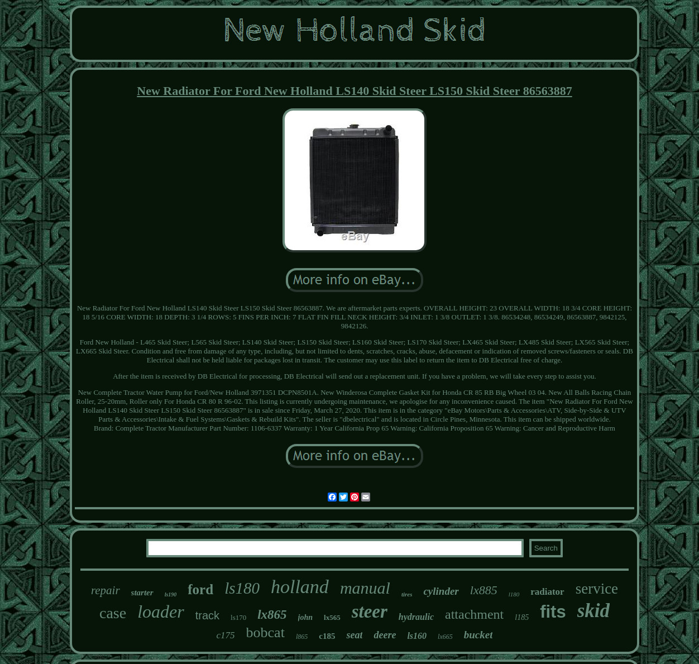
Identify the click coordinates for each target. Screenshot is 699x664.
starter (142, 592)
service (597, 588)
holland (300, 586)
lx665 (445, 637)
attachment (474, 614)
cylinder (440, 591)
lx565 (332, 617)
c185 (327, 636)
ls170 (238, 617)
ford (200, 589)
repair (105, 590)
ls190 (171, 594)
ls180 (242, 588)
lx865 (271, 615)
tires (407, 594)
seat (354, 635)
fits (553, 612)
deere (385, 635)
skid (593, 611)
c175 (226, 635)
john (305, 617)
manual (365, 588)
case (112, 613)
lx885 (483, 590)
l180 (514, 594)
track (207, 615)
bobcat (265, 632)
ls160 (417, 636)
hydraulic (416, 617)
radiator (547, 591)
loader (160, 611)
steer (369, 611)
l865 (302, 637)
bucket (478, 635)
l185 (522, 617)
